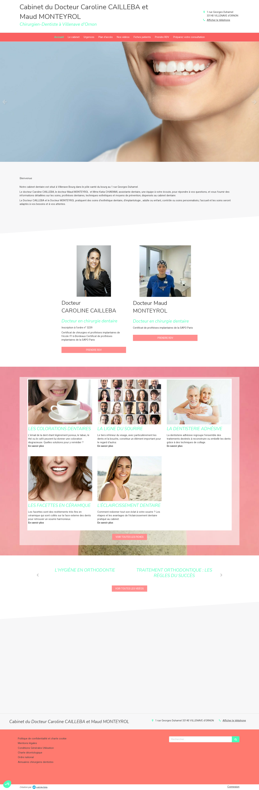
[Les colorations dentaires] (60, 402)
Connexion (233, 786)
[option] (129, 102)
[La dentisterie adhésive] (199, 402)
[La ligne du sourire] (129, 402)
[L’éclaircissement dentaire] (129, 478)
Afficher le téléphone (218, 20)
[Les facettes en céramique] (60, 478)
